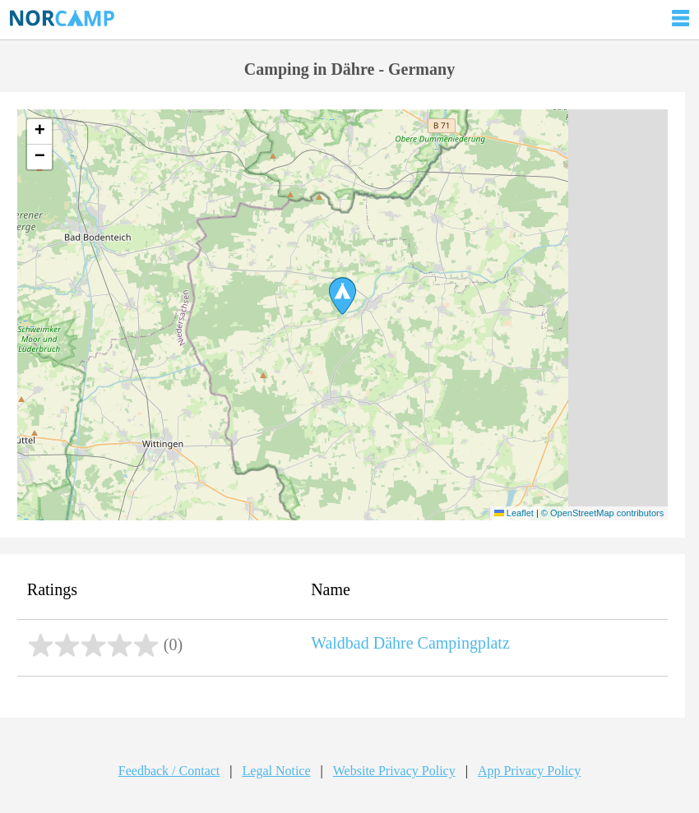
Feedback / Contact (169, 771)
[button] (342, 296)
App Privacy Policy (529, 771)
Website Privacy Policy (394, 771)
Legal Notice (277, 771)
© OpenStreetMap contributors (602, 513)
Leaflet (514, 513)
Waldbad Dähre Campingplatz (410, 643)
